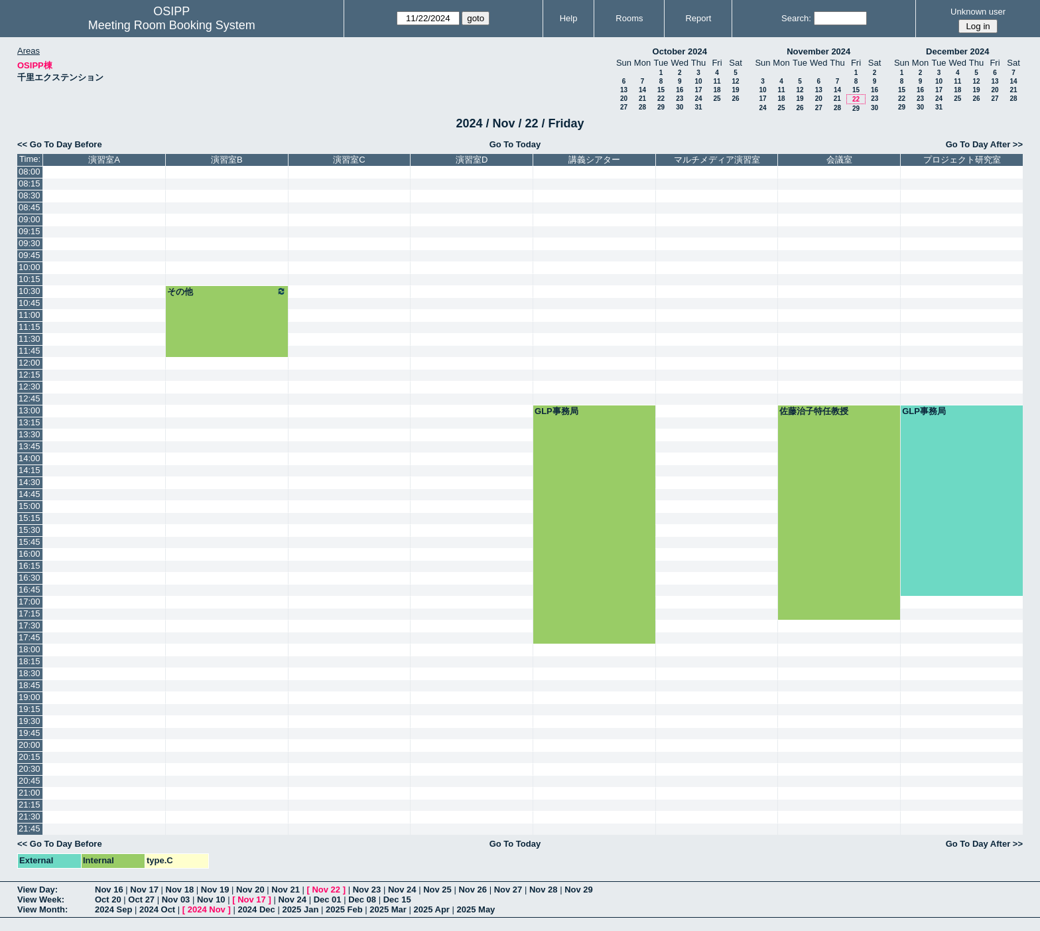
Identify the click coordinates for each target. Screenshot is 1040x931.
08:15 (29, 183)
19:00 (29, 697)
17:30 (29, 625)
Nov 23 (367, 890)
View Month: (42, 909)
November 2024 (818, 51)
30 (679, 107)
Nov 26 (472, 890)
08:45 (29, 207)
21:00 (29, 793)
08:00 (29, 172)
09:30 (29, 243)
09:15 (29, 231)
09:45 (29, 255)
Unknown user (978, 12)
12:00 (29, 363)
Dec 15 (397, 899)
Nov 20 (250, 890)
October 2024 (680, 51)
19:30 (29, 721)
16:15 (29, 566)
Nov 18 (180, 890)
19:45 (29, 733)
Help (569, 18)
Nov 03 (176, 899)
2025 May (476, 909)
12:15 (29, 375)
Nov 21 (285, 890)
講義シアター (594, 160)
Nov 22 (326, 890)
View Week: (40, 899)
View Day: (37, 890)
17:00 (29, 602)
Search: (796, 18)
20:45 (29, 781)
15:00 (29, 506)
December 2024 (957, 51)
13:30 (29, 434)
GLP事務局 (556, 411)
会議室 (839, 160)
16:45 (29, 590)
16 (679, 90)
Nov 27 (508, 890)
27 (623, 107)
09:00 (29, 219)
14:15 (29, 470)
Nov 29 (578, 890)
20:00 (29, 745)
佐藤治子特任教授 (813, 411)
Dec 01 (328, 899)
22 (661, 98)
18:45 (29, 685)
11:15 (29, 327)
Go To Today (515, 144)
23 (679, 98)
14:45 (29, 494)
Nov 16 (109, 890)
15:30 (29, 530)
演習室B (227, 160)
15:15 (29, 518)
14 (642, 90)
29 (661, 107)
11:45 (29, 351)
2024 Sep (113, 909)
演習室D (471, 160)
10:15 (29, 279)
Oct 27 (141, 899)
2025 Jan (300, 909)
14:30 (29, 482)
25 (716, 98)
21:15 (29, 805)
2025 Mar (388, 909)
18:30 (29, 673)
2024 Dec (256, 909)
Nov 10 (211, 899)
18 (716, 90)
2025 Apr (431, 909)
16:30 (29, 578)
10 (698, 81)
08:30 (29, 195)
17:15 (29, 613)
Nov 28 (543, 890)
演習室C (349, 160)
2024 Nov (207, 909)
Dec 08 (362, 899)
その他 (227, 291)
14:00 (29, 458)
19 (735, 90)
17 (698, 90)
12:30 (29, 387)
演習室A (104, 160)
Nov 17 (144, 890)
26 (735, 98)
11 (716, 81)
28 (642, 107)
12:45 (29, 398)
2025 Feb (344, 909)
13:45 (29, 446)
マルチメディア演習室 (717, 160)
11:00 (29, 315)
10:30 (29, 291)
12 (735, 81)
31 (698, 107)
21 (642, 98)
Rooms (629, 18)
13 (623, 90)
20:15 (29, 757)
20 (623, 98)
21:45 (29, 828)
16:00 (29, 554)
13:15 (29, 422)
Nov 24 (402, 890)
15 (661, 90)
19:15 (29, 709)
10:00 (29, 267)
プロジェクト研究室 (962, 160)
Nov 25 (437, 890)
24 (698, 98)
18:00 (29, 649)
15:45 (29, 542)
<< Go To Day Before (59, 144)
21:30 (29, 817)
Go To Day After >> (984, 144)
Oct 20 (108, 899)
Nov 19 (215, 890)
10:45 (29, 303)
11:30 (29, 339)
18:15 (29, 661)
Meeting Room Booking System (171, 25)
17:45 (29, 637)
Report (698, 18)
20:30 (29, 769)
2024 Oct (157, 909)
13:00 (29, 410)
